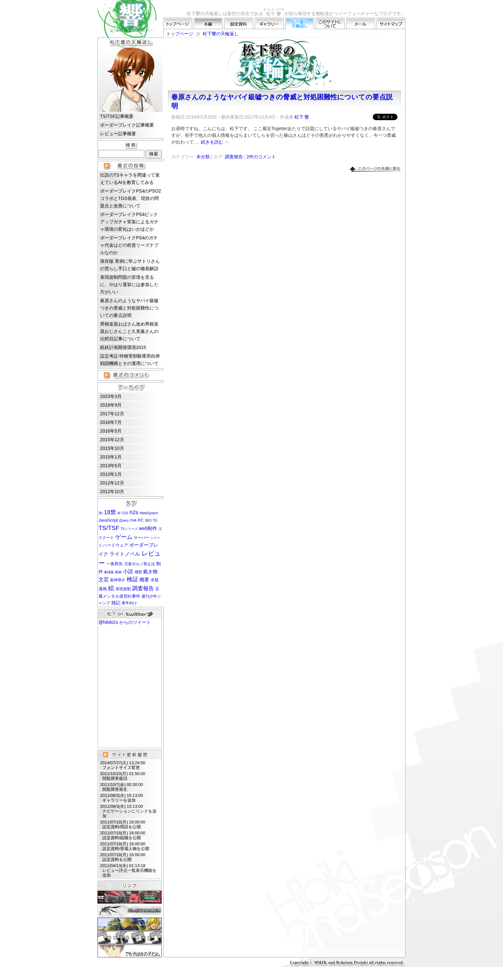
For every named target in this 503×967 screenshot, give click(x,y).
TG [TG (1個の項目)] (155, 520)
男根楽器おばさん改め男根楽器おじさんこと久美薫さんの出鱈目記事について (129, 331)
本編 (208, 23)
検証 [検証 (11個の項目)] (132, 579)
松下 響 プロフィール (130, 80)
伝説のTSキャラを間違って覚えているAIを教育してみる (130, 178)
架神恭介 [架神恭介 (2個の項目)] (117, 580)
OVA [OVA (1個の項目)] (133, 520)
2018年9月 (111, 405)
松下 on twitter (130, 613)
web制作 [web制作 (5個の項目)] (148, 528)
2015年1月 (111, 456)
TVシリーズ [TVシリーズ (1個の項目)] (129, 529)
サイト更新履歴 (130, 754)
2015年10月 (112, 448)
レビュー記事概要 (118, 133)
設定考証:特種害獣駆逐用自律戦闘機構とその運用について (130, 359)
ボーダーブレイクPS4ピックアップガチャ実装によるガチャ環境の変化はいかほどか (129, 222)
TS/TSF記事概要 (116, 116)
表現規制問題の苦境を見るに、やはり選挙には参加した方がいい (129, 284)
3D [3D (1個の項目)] (100, 513)
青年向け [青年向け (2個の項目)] (129, 603)
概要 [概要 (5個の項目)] (144, 579)
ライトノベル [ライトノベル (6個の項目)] (124, 554)
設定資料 (238, 23)
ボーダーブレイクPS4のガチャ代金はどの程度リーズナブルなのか (129, 245)
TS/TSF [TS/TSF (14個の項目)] (108, 528)
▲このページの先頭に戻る (375, 169)
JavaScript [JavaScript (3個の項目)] (108, 520)
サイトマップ (391, 23)
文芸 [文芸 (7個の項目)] (103, 579)
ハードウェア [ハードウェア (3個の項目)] (115, 545)
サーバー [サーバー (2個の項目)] (141, 537)
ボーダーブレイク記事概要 (127, 125)
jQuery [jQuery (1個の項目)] (124, 520)
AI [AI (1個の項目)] (118, 513)
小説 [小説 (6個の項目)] (128, 571)
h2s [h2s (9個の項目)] (134, 512)
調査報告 (234, 156)
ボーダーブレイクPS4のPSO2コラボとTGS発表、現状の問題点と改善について (130, 198)
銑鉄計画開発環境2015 (123, 347)
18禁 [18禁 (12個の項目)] (110, 512)
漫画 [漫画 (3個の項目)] (102, 588)
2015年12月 (112, 439)
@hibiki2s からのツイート (124, 622)
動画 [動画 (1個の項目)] (118, 572)
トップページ (177, 23)
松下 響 (301, 117)
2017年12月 (112, 413)
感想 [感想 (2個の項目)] (138, 572)
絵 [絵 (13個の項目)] (111, 588)
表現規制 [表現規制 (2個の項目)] (123, 589)
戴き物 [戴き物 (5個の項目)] (150, 571)
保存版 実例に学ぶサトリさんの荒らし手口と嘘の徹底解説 (130, 265)
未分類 (203, 156)
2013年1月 (111, 474)
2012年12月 (112, 482)
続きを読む (215, 142)
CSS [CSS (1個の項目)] (125, 513)
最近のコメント (130, 375)
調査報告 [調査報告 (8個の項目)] (143, 588)
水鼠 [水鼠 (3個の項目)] (154, 579)
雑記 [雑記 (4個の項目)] (115, 602)
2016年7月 (111, 422)
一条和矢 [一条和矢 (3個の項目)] (114, 563)
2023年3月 (111, 396)
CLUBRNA (130, 897)
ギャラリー (269, 23)
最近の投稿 (130, 165)
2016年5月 (111, 431)
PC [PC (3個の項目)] (140, 520)
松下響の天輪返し (299, 23)
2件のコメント (261, 156)
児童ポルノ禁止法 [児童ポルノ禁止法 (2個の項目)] (139, 564)
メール (360, 23)
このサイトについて (330, 23)
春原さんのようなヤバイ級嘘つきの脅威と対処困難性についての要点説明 (129, 308)
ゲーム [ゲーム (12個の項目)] (123, 536)
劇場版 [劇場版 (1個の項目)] (109, 572)
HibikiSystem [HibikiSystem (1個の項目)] (149, 513)
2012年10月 (112, 491)
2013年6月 (111, 465)
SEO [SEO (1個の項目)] (148, 520)
